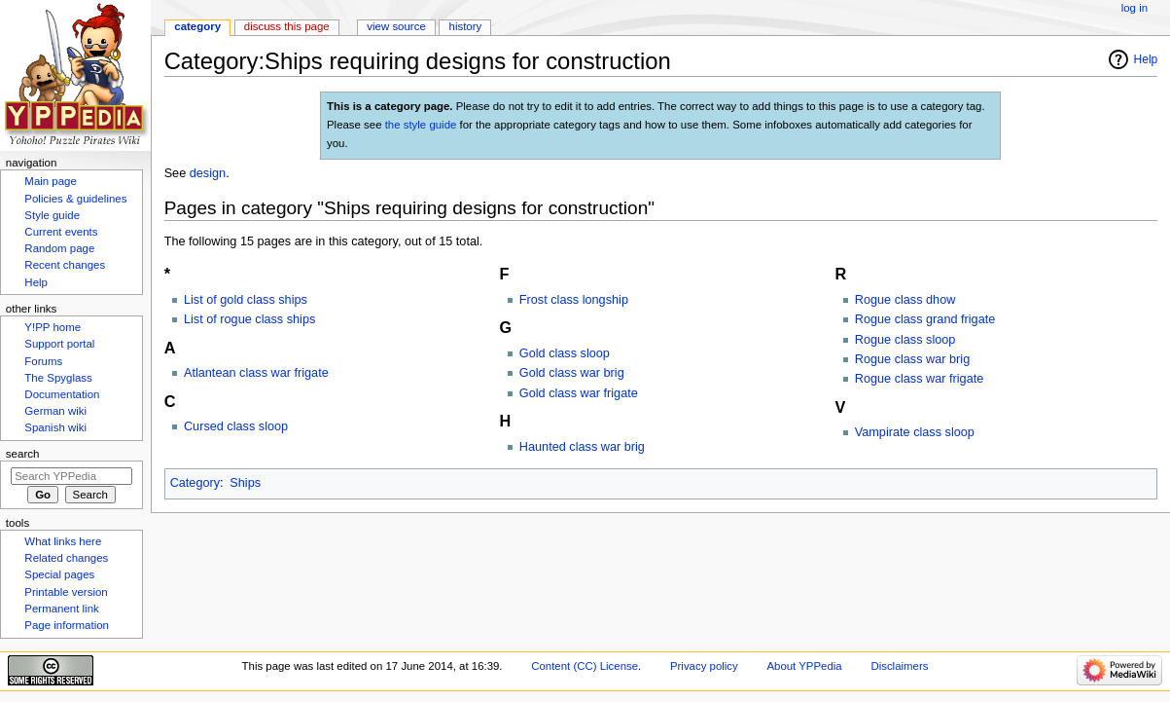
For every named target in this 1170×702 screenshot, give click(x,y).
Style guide (52, 215)
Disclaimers (899, 666)
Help (1146, 59)
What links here (62, 541)
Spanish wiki (55, 427)
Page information (66, 625)
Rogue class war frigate (919, 379)
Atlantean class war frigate (256, 373)
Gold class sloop (564, 353)
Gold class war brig (571, 373)
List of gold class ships (245, 300)
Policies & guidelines (75, 198)
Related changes (66, 558)
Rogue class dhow (905, 300)
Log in (1134, 8)
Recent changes (64, 265)
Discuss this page (287, 26)
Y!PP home (52, 327)
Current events (60, 232)
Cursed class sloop (236, 426)
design (208, 173)
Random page (59, 248)
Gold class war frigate (578, 393)
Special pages (59, 574)
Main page (50, 181)
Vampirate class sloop (915, 432)
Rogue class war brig (912, 359)
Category (195, 483)
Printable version (65, 592)
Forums (43, 361)
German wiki (55, 411)
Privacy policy (704, 666)
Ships (245, 483)
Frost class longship (573, 300)
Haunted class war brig (582, 447)
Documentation (61, 394)
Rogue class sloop (905, 340)
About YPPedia (803, 666)
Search (23, 454)
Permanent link (61, 608)
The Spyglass (57, 378)
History (465, 26)
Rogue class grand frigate (925, 319)
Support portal (59, 344)
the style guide (421, 124)
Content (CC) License (584, 666)
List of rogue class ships (249, 319)
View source (396, 26)
